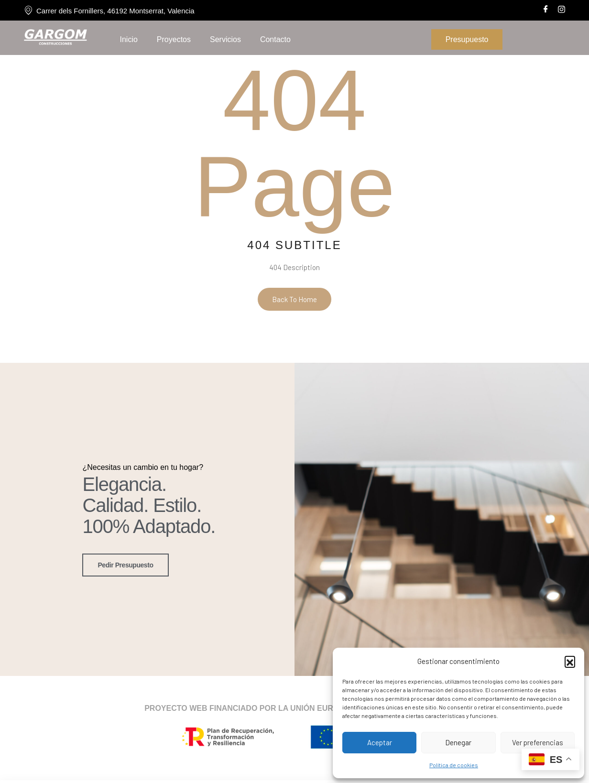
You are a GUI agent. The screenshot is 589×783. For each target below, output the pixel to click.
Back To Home (294, 299)
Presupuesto (467, 39)
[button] (570, 661)
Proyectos (174, 39)
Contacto (275, 39)
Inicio (128, 39)
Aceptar (379, 742)
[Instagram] (561, 8)
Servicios (225, 39)
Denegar (458, 742)
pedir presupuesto (125, 564)
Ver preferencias (537, 742)
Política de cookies (453, 764)
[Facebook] (545, 8)
